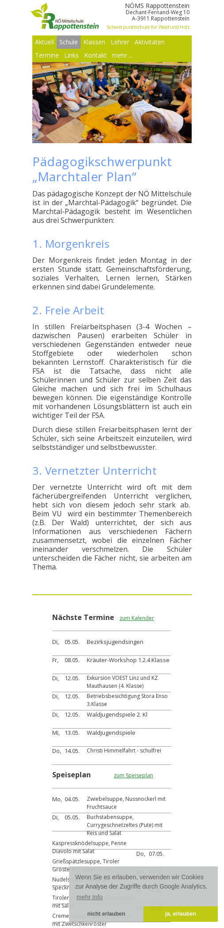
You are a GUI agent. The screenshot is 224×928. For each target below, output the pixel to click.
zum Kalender (137, 618)
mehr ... (122, 55)
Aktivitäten (150, 42)
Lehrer (120, 42)
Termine (47, 55)
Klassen (94, 42)
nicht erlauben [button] (106, 914)
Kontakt (95, 55)
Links (71, 55)
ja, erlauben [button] (180, 914)
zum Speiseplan (133, 775)
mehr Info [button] (90, 897)
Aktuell (44, 42)
